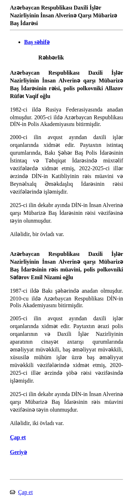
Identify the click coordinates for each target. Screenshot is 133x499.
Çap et (25, 492)
